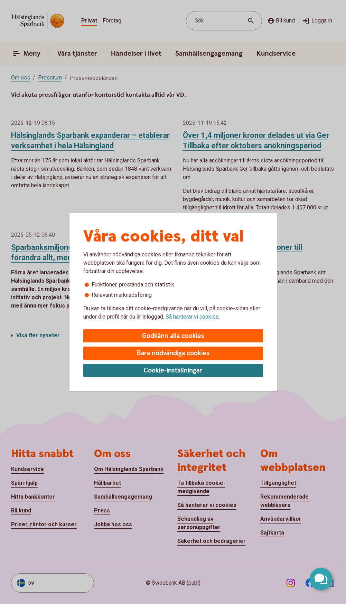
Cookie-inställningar (173, 370)
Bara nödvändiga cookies (173, 353)
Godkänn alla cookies (173, 336)
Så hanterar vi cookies (192, 316)
